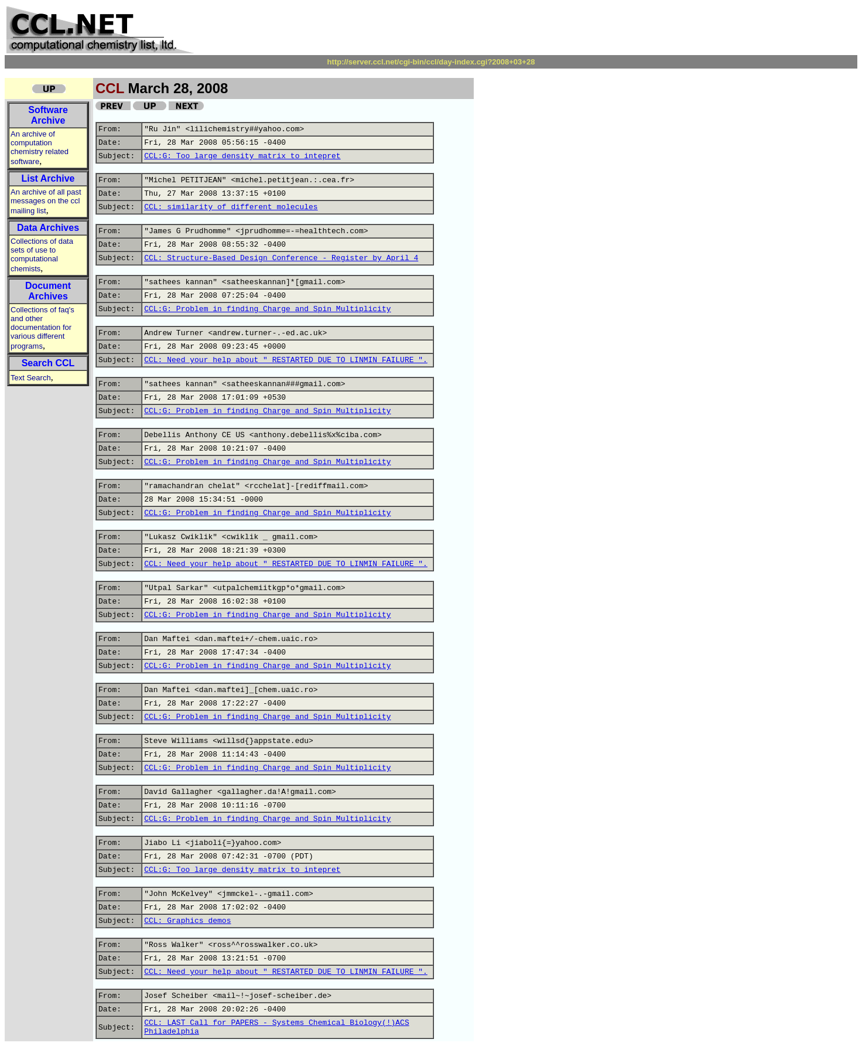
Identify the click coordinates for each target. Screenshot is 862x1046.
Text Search (31, 377)
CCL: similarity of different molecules (230, 207)
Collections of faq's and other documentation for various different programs (42, 327)
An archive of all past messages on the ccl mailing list (46, 201)
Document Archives (48, 291)
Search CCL (48, 363)
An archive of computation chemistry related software (40, 148)
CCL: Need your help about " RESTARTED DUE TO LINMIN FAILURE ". (285, 360)
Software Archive (48, 115)
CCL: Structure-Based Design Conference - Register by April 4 (281, 258)
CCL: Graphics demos (187, 920)
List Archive (48, 178)
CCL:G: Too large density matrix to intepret (242, 156)
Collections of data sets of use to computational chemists (42, 255)
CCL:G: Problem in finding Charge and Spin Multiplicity (267, 309)
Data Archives (48, 228)
